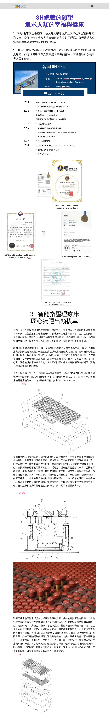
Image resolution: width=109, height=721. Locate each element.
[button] (92, 6)
